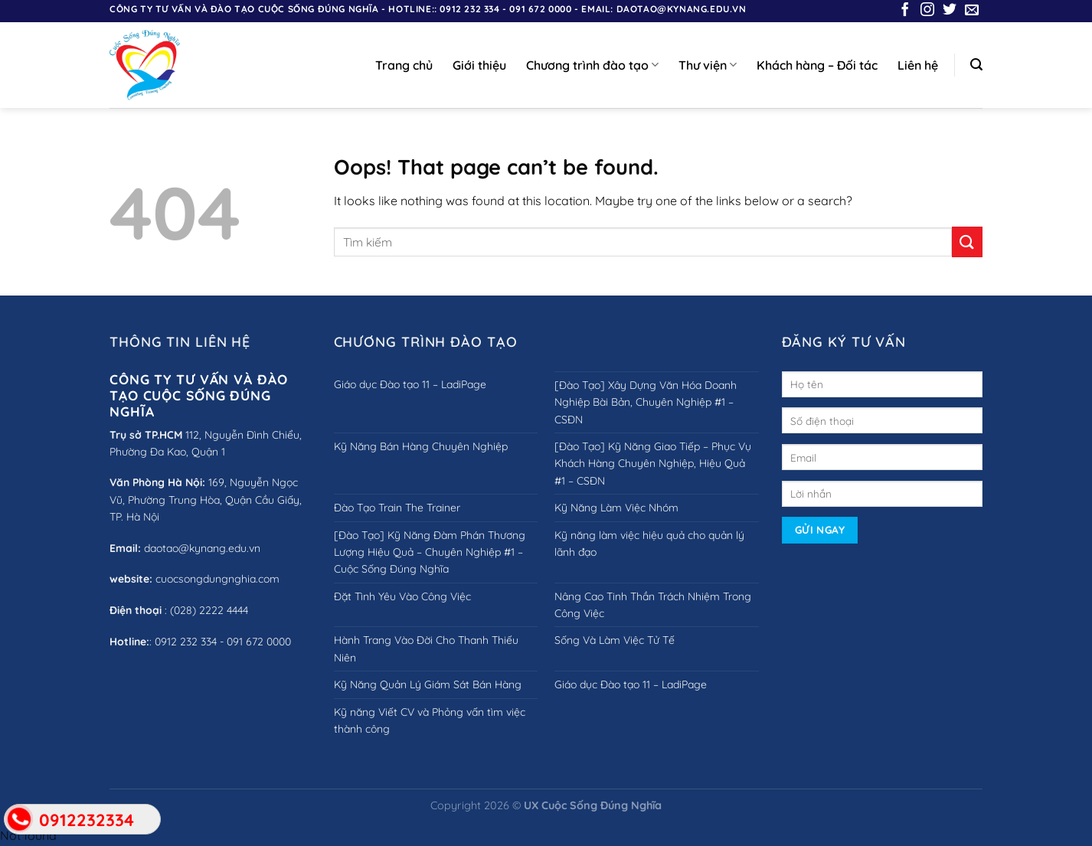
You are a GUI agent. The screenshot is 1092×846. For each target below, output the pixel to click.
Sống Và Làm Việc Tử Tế (614, 640)
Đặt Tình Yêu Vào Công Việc (402, 596)
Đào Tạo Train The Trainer (397, 507)
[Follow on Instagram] (927, 10)
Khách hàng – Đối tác (817, 65)
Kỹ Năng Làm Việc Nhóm (616, 507)
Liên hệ (917, 65)
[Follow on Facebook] (905, 10)
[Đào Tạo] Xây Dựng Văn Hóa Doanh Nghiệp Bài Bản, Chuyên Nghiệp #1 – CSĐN (645, 402)
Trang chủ (404, 65)
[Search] (976, 65)
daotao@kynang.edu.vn (202, 548)
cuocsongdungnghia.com (217, 579)
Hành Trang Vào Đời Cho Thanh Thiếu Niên (426, 648)
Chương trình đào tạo (592, 65)
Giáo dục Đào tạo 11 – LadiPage (410, 384)
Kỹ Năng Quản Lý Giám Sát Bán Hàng (427, 684)
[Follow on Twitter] (949, 10)
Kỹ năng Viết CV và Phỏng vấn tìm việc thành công (429, 720)
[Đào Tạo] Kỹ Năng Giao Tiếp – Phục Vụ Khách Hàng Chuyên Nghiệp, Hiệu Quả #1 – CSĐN (652, 463)
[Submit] (967, 241)
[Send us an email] (972, 10)
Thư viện (707, 65)
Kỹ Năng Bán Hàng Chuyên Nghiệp (421, 446)
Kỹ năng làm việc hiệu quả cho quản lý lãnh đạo (649, 543)
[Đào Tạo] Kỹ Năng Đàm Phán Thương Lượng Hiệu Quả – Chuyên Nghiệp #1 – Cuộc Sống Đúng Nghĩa (429, 552)
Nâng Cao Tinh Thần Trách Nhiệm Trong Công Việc (652, 605)
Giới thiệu (479, 65)
